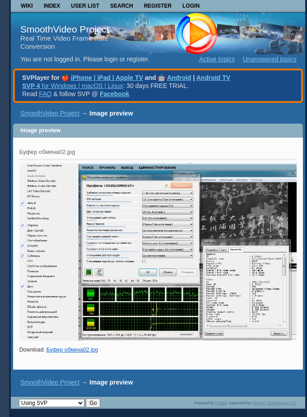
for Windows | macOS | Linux (72, 85)
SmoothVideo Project (64, 29)
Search (121, 6)
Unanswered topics (270, 59)
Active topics (217, 59)
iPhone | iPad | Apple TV (107, 77)
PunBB (221, 403)
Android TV (213, 77)
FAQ (45, 93)
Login (191, 6)
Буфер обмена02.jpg (72, 350)
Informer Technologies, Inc (274, 403)
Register (158, 6)
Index (52, 6)
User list (85, 6)
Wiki (27, 6)
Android (179, 77)
